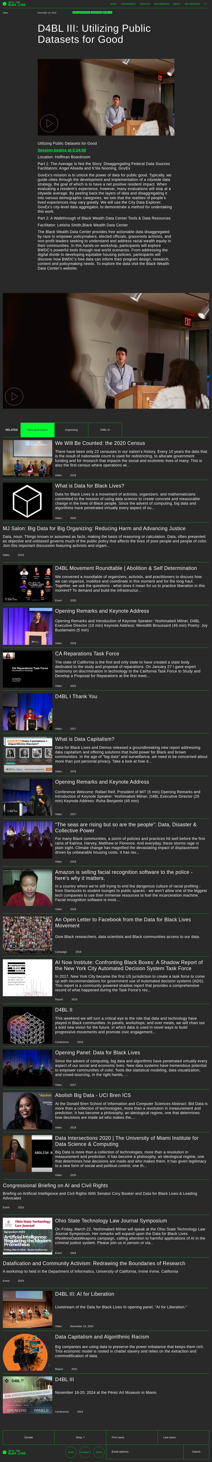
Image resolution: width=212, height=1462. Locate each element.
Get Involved (192, 4)
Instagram (85, 1452)
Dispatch (145, 4)
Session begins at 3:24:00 (62, 150)
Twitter (71, 1452)
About (177, 4)
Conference (128, 4)
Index (113, 4)
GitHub (99, 1452)
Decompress (161, 4)
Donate (29, 1437)
